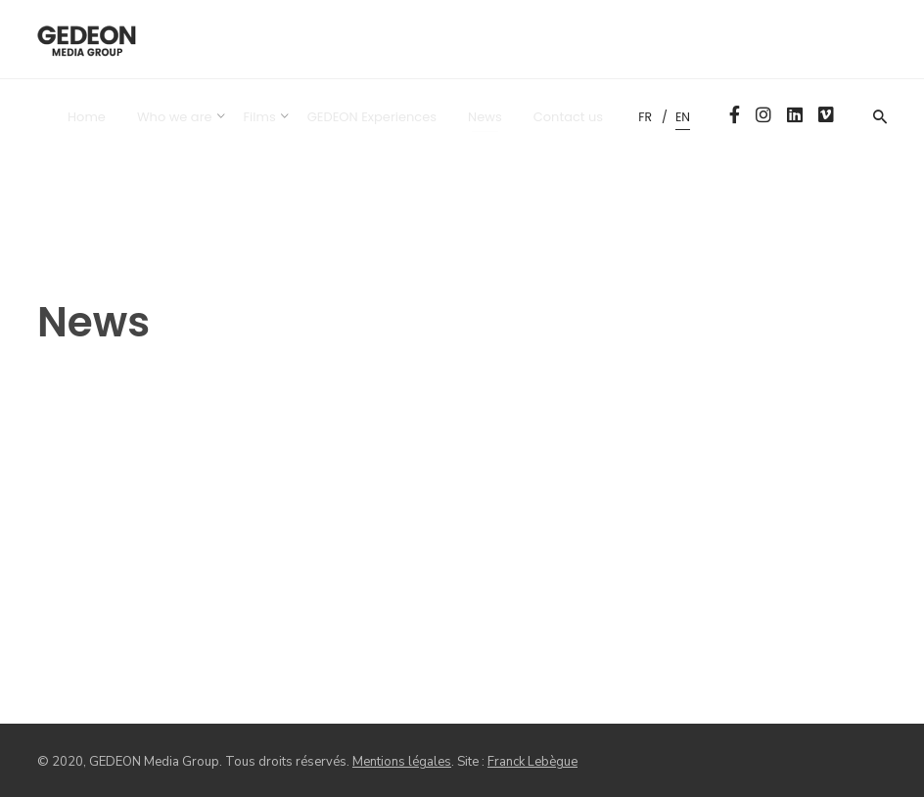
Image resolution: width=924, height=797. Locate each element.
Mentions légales (401, 762)
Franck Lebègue (532, 762)
